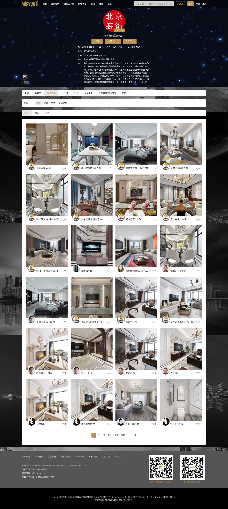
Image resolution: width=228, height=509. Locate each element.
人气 (47, 112)
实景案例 (51, 93)
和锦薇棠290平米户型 (47, 219)
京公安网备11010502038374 (163, 496)
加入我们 (118, 456)
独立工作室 (69, 3)
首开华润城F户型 (179, 168)
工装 (53, 103)
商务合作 (80, 456)
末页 (116, 435)
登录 (198, 3)
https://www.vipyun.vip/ (95, 55)
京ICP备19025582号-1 (138, 496)
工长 (76, 93)
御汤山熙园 (87, 270)
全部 (27, 93)
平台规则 (39, 456)
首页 (45, 3)
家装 (46, 103)
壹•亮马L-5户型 (179, 219)
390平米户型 (132, 424)
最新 (27, 112)
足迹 (110, 3)
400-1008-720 (90, 51)
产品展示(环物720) (107, 93)
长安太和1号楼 (178, 270)
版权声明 (52, 456)
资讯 (93, 3)
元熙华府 (41, 424)
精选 (37, 112)
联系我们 (105, 456)
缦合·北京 (87, 373)
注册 (204, 3)
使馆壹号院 (131, 321)
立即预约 (129, 41)
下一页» (107, 435)
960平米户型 (177, 424)
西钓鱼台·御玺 (44, 373)
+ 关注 (97, 41)
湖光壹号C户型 (133, 219)
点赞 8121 (113, 41)
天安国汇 (175, 373)
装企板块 (55, 3)
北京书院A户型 (44, 168)
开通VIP (180, 3)
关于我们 (93, 456)
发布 (190, 3)
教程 (101, 3)
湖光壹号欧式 (88, 424)
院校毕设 (82, 3)
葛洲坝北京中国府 (45, 321)
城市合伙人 (65, 456)
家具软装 (62, 103)
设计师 (65, 93)
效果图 (38, 93)
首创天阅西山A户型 (91, 168)
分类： (27, 103)
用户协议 (26, 456)
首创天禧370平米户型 (181, 321)
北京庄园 (130, 373)
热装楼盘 (88, 93)
